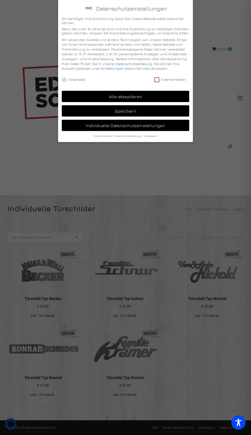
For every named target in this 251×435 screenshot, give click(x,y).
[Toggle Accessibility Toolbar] (238, 422)
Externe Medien (170, 79)
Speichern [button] (125, 111)
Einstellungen (112, 68)
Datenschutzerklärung (134, 64)
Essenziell (73, 79)
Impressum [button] (150, 135)
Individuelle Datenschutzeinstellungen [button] (125, 125)
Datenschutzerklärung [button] (128, 135)
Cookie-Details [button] (103, 135)
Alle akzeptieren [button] (125, 96)
